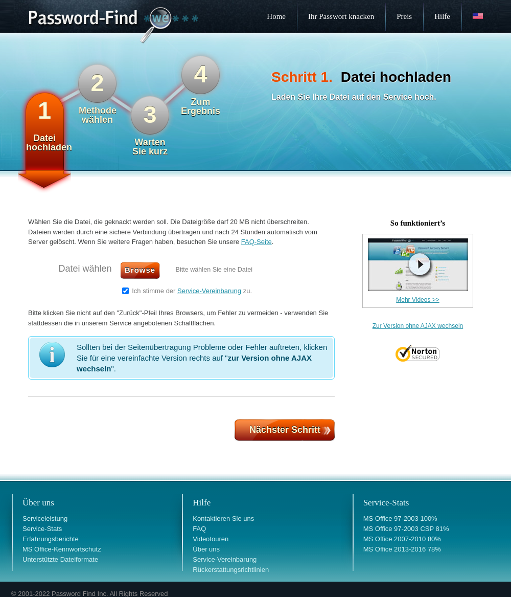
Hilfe (442, 16)
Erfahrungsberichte (50, 539)
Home (276, 16)
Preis (404, 16)
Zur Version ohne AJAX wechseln (418, 325)
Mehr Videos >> (417, 299)
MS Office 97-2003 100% (400, 518)
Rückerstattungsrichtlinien (231, 569)
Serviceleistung (44, 518)
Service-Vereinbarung (209, 291)
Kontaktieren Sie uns (223, 518)
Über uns (206, 549)
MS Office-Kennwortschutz (61, 549)
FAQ (199, 529)
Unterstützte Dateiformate (60, 559)
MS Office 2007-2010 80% (402, 539)
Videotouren (210, 539)
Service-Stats (42, 529)
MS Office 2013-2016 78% (402, 549)
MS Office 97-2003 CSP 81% (406, 529)
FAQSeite (256, 242)
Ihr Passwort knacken (341, 16)
